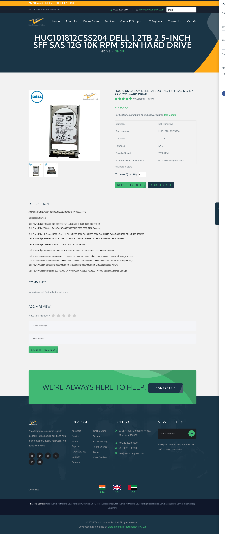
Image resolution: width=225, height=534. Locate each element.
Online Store (91, 21)
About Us (71, 21)
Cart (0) (191, 21)
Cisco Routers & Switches (158, 504)
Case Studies (100, 457)
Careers (76, 462)
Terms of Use (100, 447)
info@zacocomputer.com (151, 9)
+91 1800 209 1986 (65, 3)
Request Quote (220, 213)
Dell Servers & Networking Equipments (61, 504)
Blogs (96, 452)
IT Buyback (155, 21)
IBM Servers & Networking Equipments (129, 504)
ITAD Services (79, 451)
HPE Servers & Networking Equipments (95, 504)
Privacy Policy (100, 441)
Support (97, 436)
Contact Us (175, 21)
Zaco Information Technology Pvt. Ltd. (127, 527)
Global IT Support (131, 21)
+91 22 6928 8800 (120, 10)
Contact (75, 457)
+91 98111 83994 (128, 448)
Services (109, 21)
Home (56, 21)
